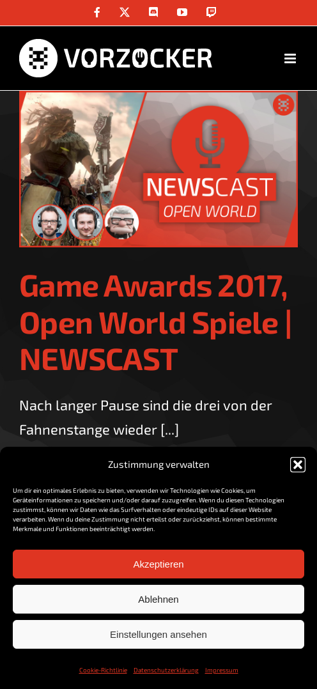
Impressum (221, 670)
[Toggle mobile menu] (291, 58)
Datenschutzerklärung (166, 670)
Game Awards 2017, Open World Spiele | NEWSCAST (155, 321)
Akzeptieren (158, 564)
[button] (297, 464)
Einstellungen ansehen (158, 634)
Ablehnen (158, 599)
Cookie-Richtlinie (103, 670)
